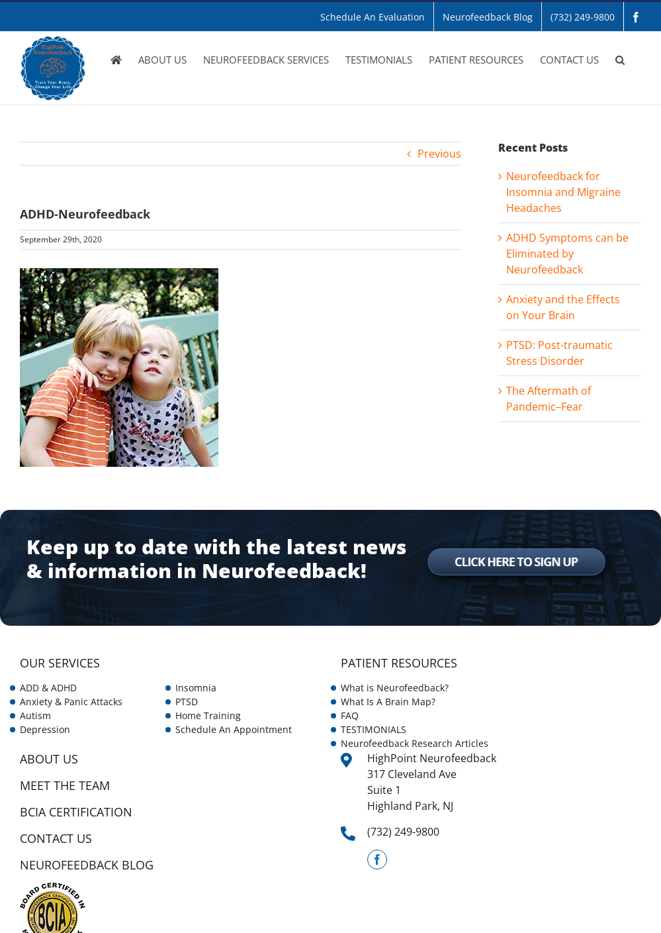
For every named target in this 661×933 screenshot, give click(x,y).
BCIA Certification (76, 812)
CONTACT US (56, 838)
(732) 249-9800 (403, 831)
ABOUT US (49, 759)
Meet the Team (65, 785)
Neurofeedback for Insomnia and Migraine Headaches (563, 192)
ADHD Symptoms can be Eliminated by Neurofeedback (567, 253)
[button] (620, 59)
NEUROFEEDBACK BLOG (87, 865)
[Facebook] (377, 859)
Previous (439, 153)
